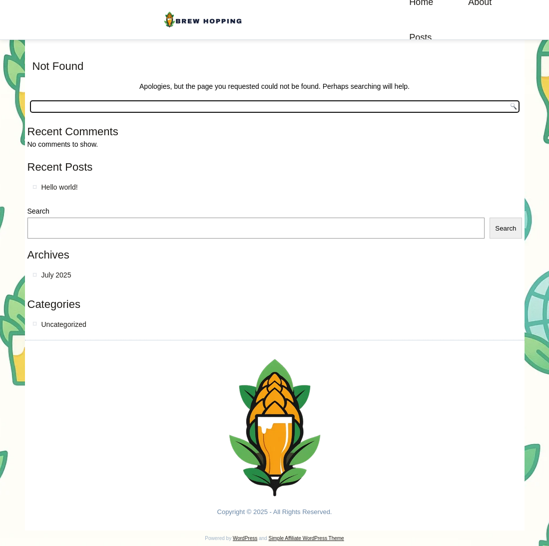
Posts (420, 37)
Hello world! (59, 187)
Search (38, 211)
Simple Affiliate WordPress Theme (306, 538)
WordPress (245, 538)
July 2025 (56, 275)
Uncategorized (63, 324)
